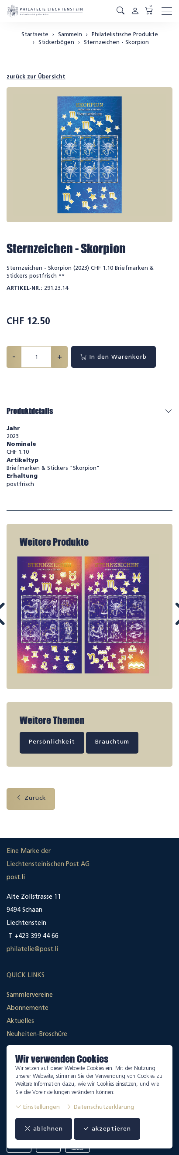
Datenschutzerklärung (100, 1107)
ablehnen (43, 1128)
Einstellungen (37, 1107)
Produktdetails (30, 411)
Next (160, 621)
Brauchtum (112, 740)
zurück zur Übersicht (36, 76)
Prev (19, 621)
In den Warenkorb (113, 356)
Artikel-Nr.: (24, 288)
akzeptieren (107, 1128)
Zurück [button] (31, 796)
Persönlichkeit (52, 740)
